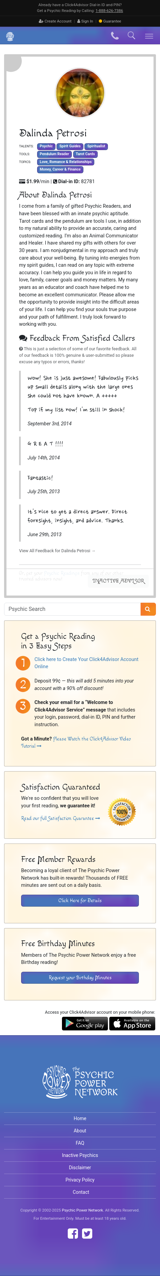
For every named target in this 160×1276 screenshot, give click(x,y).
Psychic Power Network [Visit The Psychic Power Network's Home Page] (82, 1210)
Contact (81, 1192)
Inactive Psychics (80, 1155)
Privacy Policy (79, 1180)
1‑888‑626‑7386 (109, 10)
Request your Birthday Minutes (80, 978)
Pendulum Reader (54, 154)
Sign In (85, 21)
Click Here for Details (80, 901)
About (80, 1130)
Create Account (55, 21)
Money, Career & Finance (60, 169)
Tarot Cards (85, 154)
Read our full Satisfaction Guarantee (60, 818)
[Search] (148, 609)
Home (80, 1118)
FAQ (80, 1143)
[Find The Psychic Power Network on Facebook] (73, 1234)
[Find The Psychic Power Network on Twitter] (87, 1234)
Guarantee (110, 21)
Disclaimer (80, 1167)
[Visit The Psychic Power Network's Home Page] (80, 1087)
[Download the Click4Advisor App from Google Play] (85, 1023)
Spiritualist (96, 146)
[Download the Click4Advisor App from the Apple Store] (132, 1023)
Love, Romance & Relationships (66, 162)
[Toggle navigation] (149, 36)
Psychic (46, 146)
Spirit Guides (69, 146)
